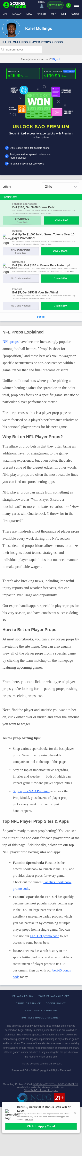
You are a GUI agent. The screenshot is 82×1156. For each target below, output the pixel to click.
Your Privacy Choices (54, 996)
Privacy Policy (23, 996)
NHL (64, 14)
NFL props (10, 342)
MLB (53, 14)
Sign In (56, 59)
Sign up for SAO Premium (31, 791)
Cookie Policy (56, 1003)
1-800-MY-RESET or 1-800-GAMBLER (55, 1084)
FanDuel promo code (44, 936)
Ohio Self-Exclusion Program (41, 1090)
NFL (5, 14)
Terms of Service (28, 1003)
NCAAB (41, 14)
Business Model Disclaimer (41, 1018)
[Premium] (68, 7)
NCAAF (17, 14)
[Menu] (76, 5)
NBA (29, 14)
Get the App (55, 5)
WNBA (76, 14)
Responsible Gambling (41, 1010)
